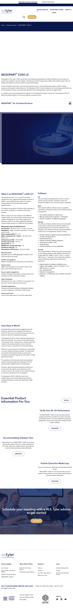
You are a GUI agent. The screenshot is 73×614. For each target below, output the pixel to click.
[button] (42, 9)
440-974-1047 (58, 586)
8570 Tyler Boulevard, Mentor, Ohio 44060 (17, 586)
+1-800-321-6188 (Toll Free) (43, 586)
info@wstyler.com (8, 588)
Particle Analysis (6, 564)
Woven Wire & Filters (26, 564)
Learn (58, 564)
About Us (41, 564)
